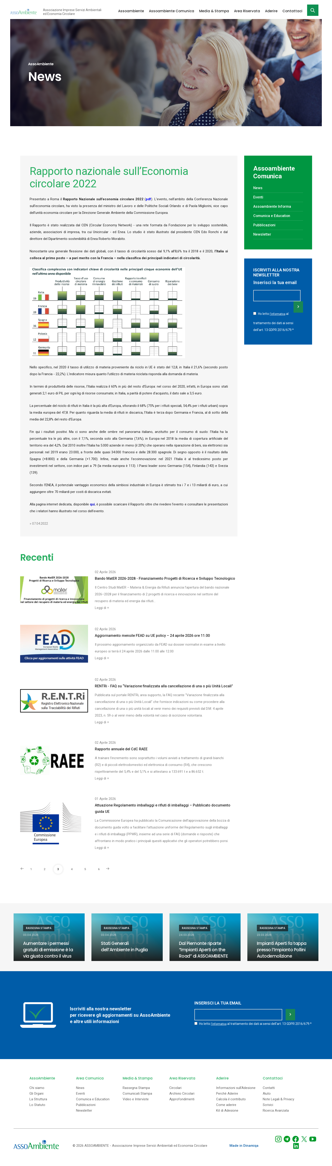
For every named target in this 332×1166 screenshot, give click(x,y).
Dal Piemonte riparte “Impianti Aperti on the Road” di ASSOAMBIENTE (205, 949)
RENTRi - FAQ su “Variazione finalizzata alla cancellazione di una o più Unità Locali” (164, 686)
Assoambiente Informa (273, 206)
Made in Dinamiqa (243, 1151)
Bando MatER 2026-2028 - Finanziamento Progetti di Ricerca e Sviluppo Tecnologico (165, 578)
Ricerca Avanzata (276, 1116)
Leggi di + (102, 608)
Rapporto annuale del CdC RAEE (121, 749)
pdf (148, 199)
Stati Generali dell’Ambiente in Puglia (125, 946)
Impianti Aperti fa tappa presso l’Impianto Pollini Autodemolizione (282, 949)
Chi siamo (36, 1093)
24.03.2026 (186, 935)
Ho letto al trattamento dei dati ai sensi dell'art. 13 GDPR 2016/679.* (273, 321)
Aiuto (267, 1099)
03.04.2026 (30, 935)
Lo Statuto (37, 1110)
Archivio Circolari (181, 1099)
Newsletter (263, 234)
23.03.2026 (264, 935)
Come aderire (226, 1110)
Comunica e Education (273, 215)
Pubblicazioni (265, 225)
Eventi (258, 197)
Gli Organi (36, 1099)
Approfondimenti (181, 1104)
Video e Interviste (136, 1104)
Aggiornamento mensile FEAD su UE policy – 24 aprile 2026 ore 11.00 (152, 635)
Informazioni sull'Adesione (236, 1093)
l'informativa (278, 314)
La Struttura (38, 1104)
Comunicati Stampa (137, 1099)
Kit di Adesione (227, 1116)
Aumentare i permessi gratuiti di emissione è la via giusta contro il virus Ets (47, 953)
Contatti (269, 1093)
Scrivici (268, 1110)
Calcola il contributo (231, 1104)
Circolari (175, 1093)
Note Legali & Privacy (278, 1104)
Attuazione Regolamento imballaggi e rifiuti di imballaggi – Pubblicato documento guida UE (162, 808)
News (258, 188)
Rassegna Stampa (38, 928)
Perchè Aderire (227, 1099)
